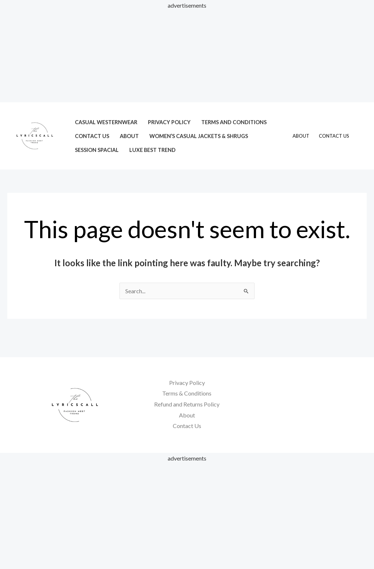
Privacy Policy (169, 122)
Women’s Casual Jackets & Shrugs (198, 136)
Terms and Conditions (234, 122)
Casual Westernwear (106, 122)
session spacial (97, 150)
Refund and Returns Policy (187, 404)
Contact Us (92, 136)
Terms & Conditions (186, 393)
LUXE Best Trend (152, 150)
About (129, 136)
